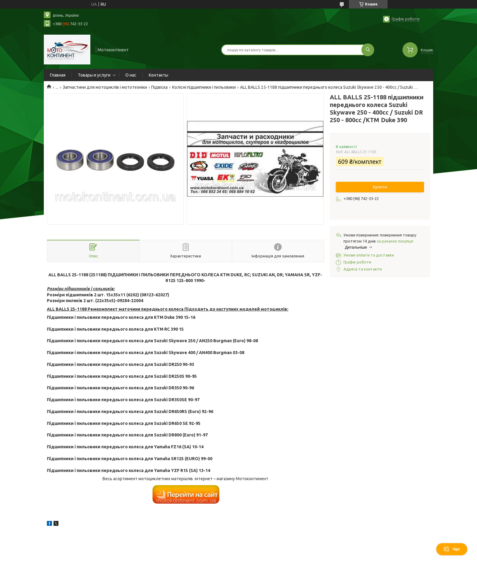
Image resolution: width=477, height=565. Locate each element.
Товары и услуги (94, 75)
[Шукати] (367, 49)
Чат (452, 549)
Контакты (158, 75)
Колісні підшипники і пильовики (204, 87)
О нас (130, 75)
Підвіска (159, 87)
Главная (57, 75)
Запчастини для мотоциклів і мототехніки (105, 87)
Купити (380, 186)
